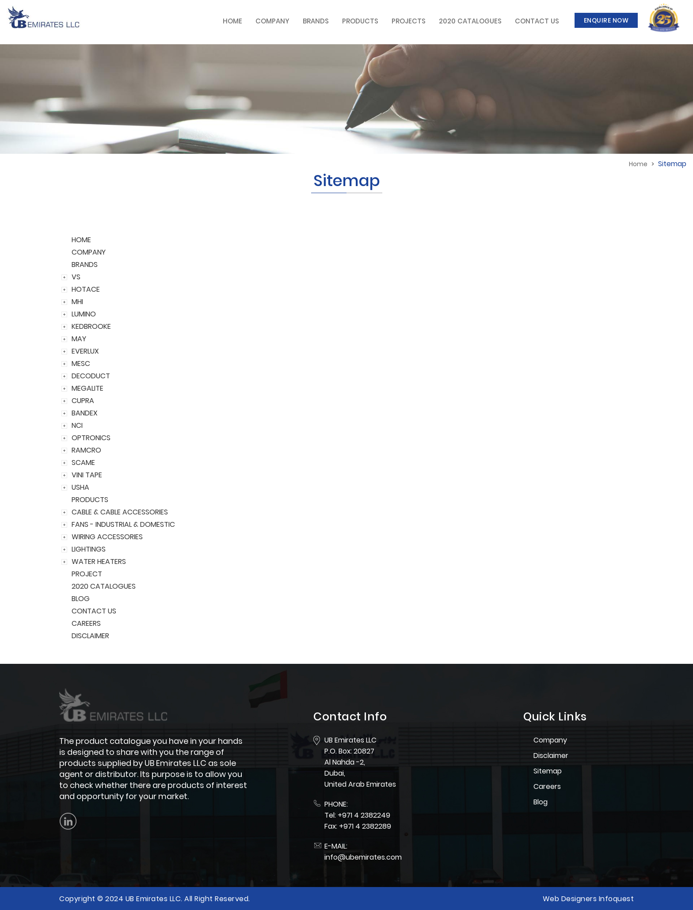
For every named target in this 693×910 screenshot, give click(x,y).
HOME (81, 240)
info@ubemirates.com (363, 857)
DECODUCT (91, 376)
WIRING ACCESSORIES (107, 537)
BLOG (81, 599)
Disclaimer (550, 755)
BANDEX (85, 413)
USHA (80, 487)
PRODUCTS (90, 500)
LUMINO (84, 314)
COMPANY (89, 252)
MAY (79, 339)
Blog (540, 802)
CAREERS (86, 623)
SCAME (83, 462)
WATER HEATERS (99, 561)
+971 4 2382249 (364, 815)
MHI (77, 302)
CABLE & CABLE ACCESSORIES (120, 512)
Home (232, 21)
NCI (77, 425)
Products (360, 21)
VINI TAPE (87, 475)
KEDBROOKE (91, 326)
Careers (547, 786)
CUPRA (83, 401)
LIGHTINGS (89, 549)
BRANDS (85, 264)
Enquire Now (606, 20)
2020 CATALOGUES (104, 586)
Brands (316, 21)
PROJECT (87, 574)
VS (76, 277)
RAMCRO (86, 450)
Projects (409, 21)
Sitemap (547, 771)
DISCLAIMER (90, 636)
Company (272, 21)
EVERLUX (85, 351)
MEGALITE (87, 388)
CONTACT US (94, 611)
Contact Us (537, 21)
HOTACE (86, 289)
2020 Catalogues (470, 21)
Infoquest (616, 899)
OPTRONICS (91, 438)
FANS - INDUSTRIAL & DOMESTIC (123, 524)
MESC (81, 363)
